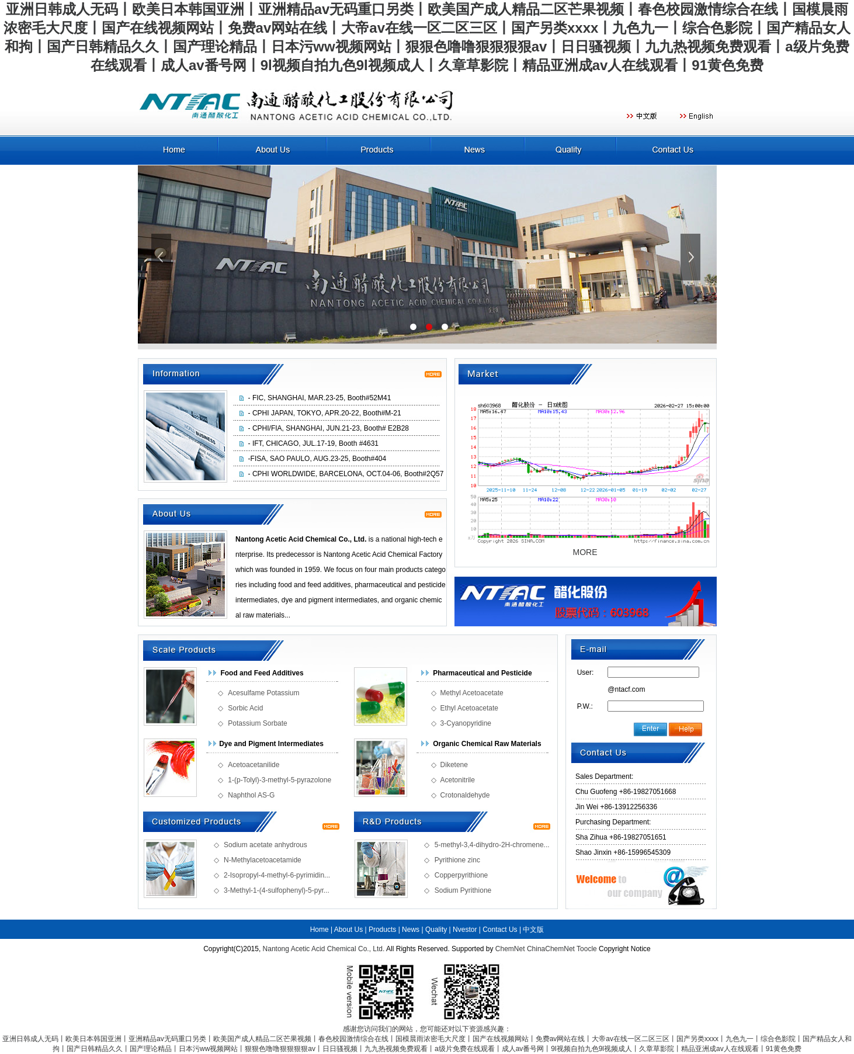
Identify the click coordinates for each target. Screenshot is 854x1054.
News (410, 929)
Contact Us (499, 929)
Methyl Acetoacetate (472, 693)
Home (319, 929)
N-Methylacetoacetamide (262, 860)
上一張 (162, 257)
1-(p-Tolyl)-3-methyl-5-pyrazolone (279, 780)
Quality (436, 929)
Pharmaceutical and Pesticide (482, 673)
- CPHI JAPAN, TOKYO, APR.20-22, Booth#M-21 (324, 413)
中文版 (533, 929)
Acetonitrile (457, 780)
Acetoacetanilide (253, 765)
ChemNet (510, 949)
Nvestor (465, 929)
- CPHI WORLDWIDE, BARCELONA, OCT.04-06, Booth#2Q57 (346, 474)
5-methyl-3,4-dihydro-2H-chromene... (492, 845)
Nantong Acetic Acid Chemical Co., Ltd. (324, 949)
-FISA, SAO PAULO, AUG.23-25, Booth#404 (317, 459)
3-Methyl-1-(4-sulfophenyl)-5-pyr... (276, 890)
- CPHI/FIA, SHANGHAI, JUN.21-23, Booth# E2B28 (328, 428)
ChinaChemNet (551, 949)
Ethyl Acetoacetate (469, 708)
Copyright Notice (625, 949)
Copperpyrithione (461, 875)
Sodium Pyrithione (463, 890)
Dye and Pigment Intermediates (271, 744)
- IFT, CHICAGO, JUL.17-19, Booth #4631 (313, 443)
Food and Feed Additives (261, 673)
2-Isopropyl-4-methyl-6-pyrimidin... (277, 875)
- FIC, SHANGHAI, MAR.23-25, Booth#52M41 (319, 398)
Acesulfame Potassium (263, 693)
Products (382, 929)
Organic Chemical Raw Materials (487, 744)
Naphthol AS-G (251, 795)
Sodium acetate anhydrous (265, 845)
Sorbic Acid (245, 708)
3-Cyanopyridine (465, 723)
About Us (348, 929)
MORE (585, 552)
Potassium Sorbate (257, 723)
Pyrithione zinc (457, 860)
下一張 (692, 257)
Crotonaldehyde (465, 795)
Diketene (454, 765)
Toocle (587, 949)
